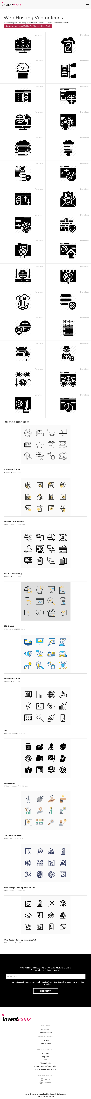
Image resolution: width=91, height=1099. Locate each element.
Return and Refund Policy (45, 1066)
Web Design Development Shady (19, 888)
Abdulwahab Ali (33, 23)
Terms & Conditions (45, 1096)
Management (10, 783)
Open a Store (45, 1043)
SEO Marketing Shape (14, 521)
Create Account (45, 1033)
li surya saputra (11, 786)
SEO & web (47, 23)
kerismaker (10, 524)
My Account (46, 1029)
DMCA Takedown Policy (45, 1069)
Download (39, 35)
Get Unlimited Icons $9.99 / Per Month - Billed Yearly (28, 26)
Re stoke (9, 838)
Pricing (45, 1040)
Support (45, 1057)
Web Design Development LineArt (20, 940)
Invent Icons (10, 629)
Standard (65, 23)
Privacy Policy (46, 1063)
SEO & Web (9, 626)
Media (8, 472)
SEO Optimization (12, 469)
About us (45, 1053)
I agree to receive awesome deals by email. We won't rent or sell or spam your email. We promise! (47, 983)
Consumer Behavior (13, 835)
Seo (5, 731)
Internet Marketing (13, 574)
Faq (45, 1060)
